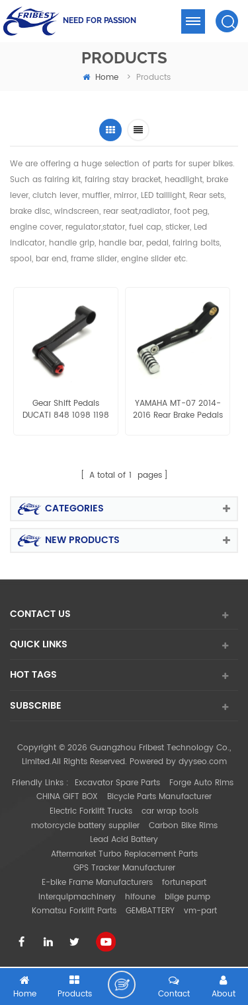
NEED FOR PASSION (99, 20)
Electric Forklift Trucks (91, 811)
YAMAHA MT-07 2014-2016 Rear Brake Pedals (178, 410)
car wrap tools (170, 811)
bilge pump (187, 897)
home (100, 77)
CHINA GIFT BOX (67, 797)
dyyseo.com (203, 762)
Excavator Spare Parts (117, 783)
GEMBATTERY (150, 911)
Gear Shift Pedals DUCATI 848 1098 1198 (65, 410)
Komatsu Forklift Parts (74, 911)
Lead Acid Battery (124, 839)
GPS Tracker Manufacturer (124, 868)
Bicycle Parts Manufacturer (159, 797)
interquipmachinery (77, 897)
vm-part (200, 911)
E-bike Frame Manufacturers (97, 882)
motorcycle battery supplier (85, 826)
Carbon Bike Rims (183, 826)
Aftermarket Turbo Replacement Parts (124, 854)
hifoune (140, 897)
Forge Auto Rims (201, 783)
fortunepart (184, 882)
